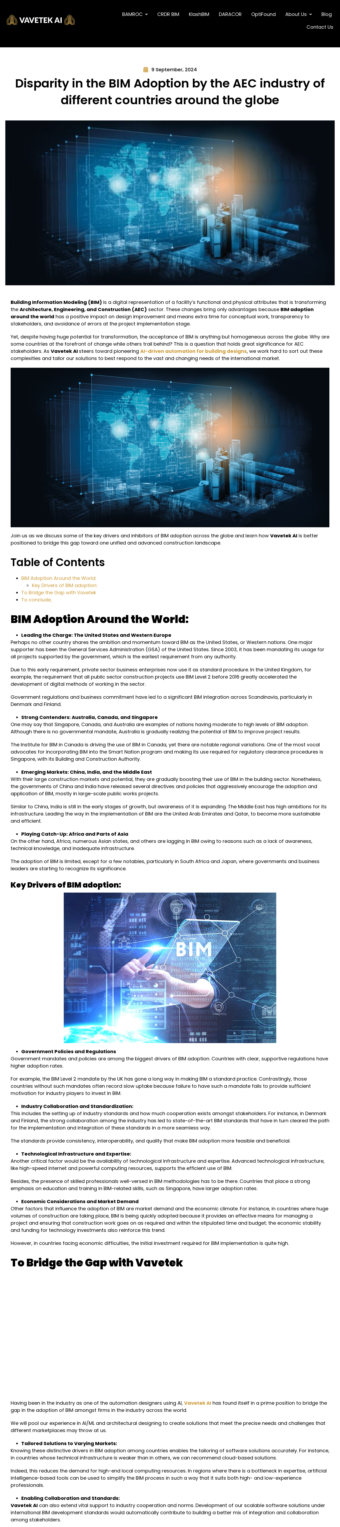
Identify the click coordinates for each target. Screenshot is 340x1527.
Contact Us (320, 27)
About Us (298, 14)
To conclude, (36, 599)
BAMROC (135, 14)
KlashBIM (199, 14)
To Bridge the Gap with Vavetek (59, 592)
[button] (135, 14)
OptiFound (263, 14)
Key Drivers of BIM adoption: (64, 585)
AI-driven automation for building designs (193, 351)
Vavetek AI (197, 1403)
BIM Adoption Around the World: (58, 578)
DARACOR (230, 14)
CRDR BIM (168, 14)
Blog (326, 14)
